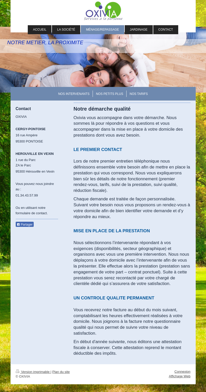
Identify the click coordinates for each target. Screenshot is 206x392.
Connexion (182, 371)
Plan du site (61, 372)
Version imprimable (33, 372)
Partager (25, 224)
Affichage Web (179, 376)
